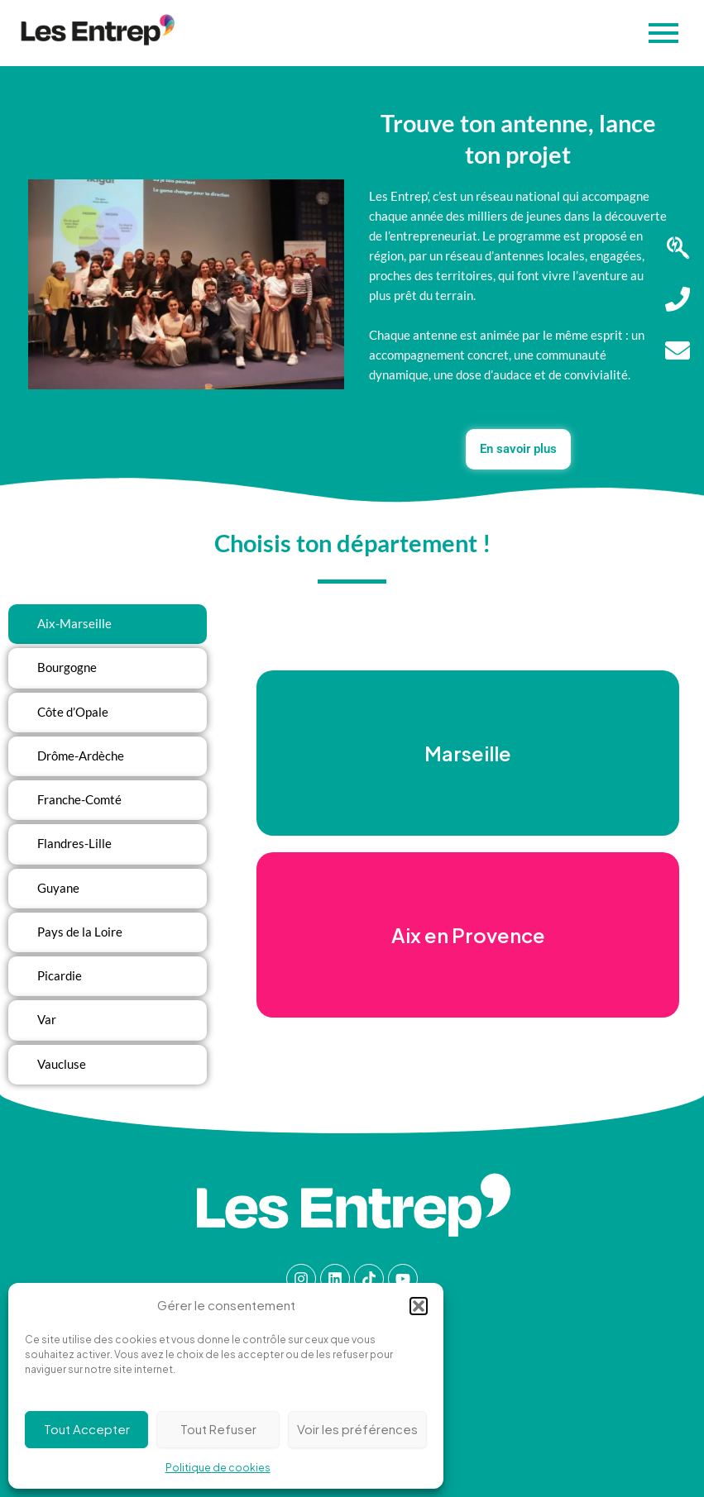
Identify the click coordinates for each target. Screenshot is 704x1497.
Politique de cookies (218, 1467)
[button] (418, 1306)
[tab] (107, 624)
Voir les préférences (357, 1429)
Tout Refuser (218, 1429)
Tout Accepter (87, 1429)
